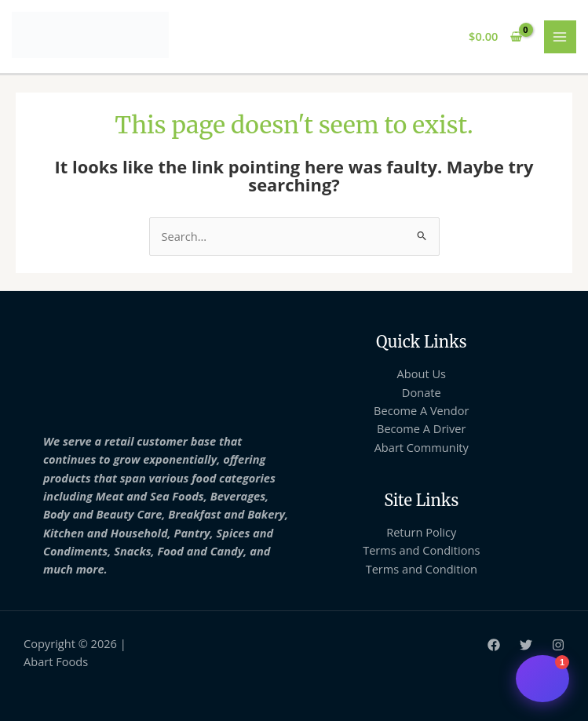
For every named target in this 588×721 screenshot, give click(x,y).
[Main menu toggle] (560, 36)
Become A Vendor (421, 410)
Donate (421, 392)
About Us (421, 373)
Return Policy (421, 532)
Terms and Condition (421, 569)
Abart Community (421, 447)
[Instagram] (558, 645)
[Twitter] (526, 645)
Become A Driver (421, 428)
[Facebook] (494, 645)
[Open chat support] (542, 678)
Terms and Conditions (421, 550)
